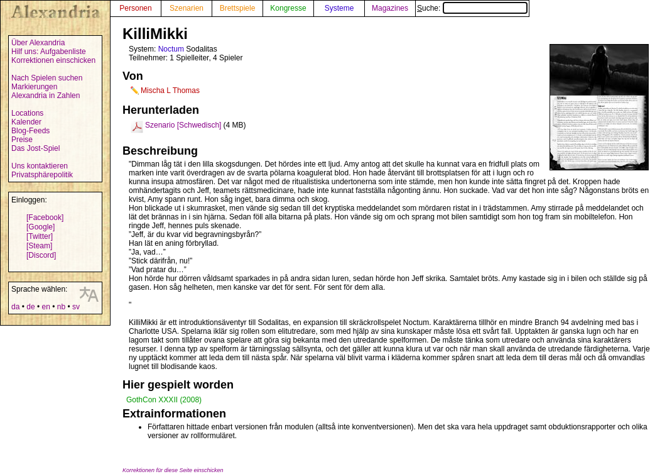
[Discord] (41, 255)
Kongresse (288, 8)
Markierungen (34, 86)
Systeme (339, 8)
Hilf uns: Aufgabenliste (48, 51)
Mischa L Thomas (170, 90)
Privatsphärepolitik (42, 174)
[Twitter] (39, 236)
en (45, 306)
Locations (27, 113)
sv (76, 306)
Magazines (390, 8)
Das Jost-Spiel (35, 148)
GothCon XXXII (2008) (164, 399)
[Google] (40, 227)
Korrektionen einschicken (53, 60)
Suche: (472, 8)
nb (61, 306)
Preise (22, 139)
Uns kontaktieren (39, 166)
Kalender (26, 122)
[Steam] (39, 245)
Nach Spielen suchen (46, 78)
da (15, 306)
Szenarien (186, 8)
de (30, 306)
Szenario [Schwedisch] (183, 125)
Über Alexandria (38, 42)
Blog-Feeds (30, 130)
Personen (135, 8)
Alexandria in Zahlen (45, 95)
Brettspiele (238, 8)
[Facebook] (44, 217)
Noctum (171, 49)
